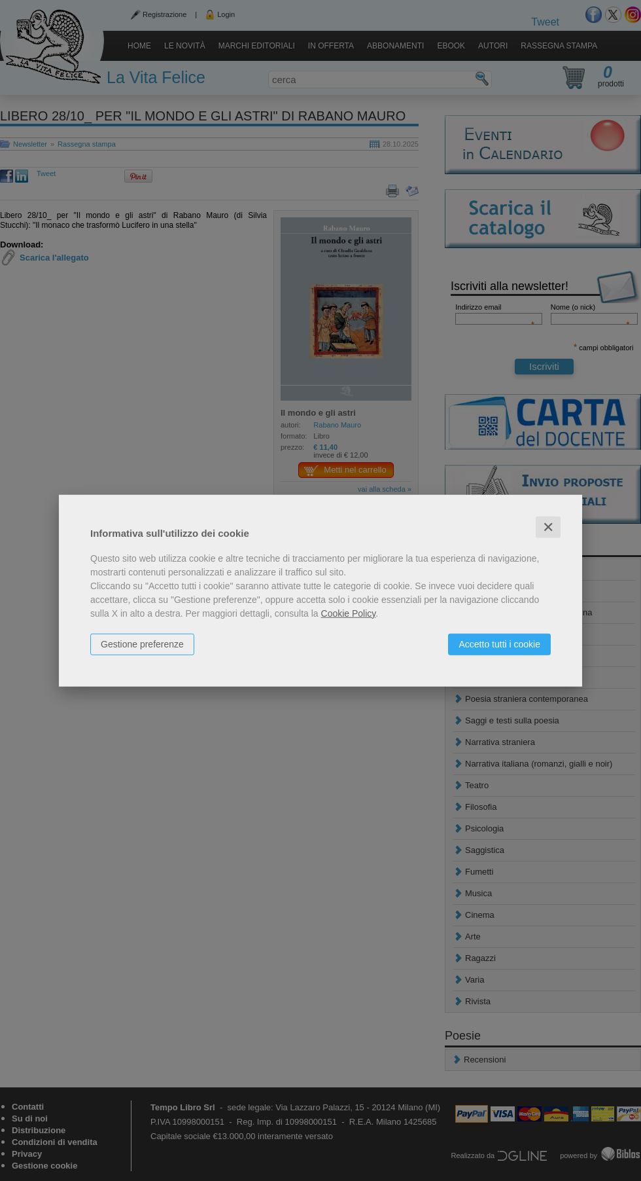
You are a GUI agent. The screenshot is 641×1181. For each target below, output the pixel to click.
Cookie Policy (348, 613)
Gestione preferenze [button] (142, 643)
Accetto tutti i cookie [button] (499, 643)
